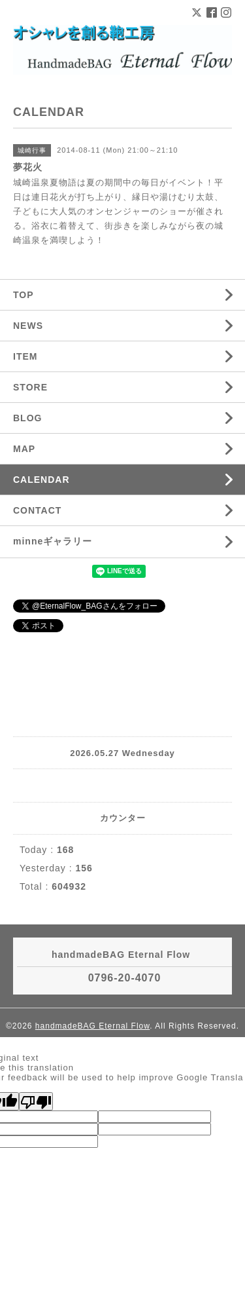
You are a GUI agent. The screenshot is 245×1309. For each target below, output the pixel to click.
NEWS (28, 325)
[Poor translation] (36, 1101)
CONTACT (37, 510)
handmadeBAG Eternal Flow (92, 1026)
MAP (24, 449)
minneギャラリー (52, 541)
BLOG (27, 418)
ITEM (25, 356)
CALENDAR (41, 479)
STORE (30, 387)
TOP (23, 295)
